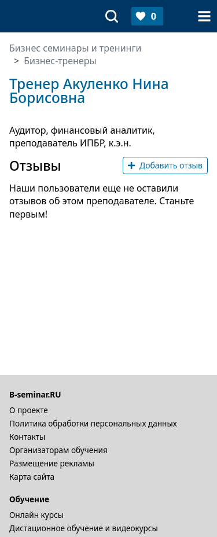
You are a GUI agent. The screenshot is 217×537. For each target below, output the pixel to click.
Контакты (27, 436)
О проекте (28, 409)
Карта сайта (31, 476)
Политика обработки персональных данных (93, 423)
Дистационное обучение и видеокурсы (83, 528)
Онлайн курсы (36, 514)
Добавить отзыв (165, 165)
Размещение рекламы (51, 463)
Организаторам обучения (58, 449)
